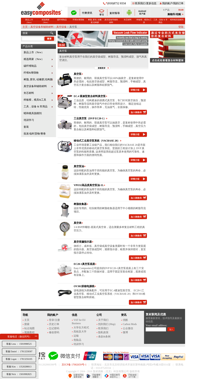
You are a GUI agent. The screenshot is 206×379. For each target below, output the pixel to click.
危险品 (77, 340)
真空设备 (61, 26)
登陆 (180, 26)
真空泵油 (79, 166)
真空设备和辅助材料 (111, 21)
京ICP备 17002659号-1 (74, 364)
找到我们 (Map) (106, 324)
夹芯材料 (127, 20)
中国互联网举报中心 (112, 375)
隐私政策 (103, 332)
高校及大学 (80, 331)
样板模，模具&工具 (143, 21)
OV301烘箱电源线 (84, 286)
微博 (125, 332)
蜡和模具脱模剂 (177, 20)
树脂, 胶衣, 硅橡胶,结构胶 (95, 21)
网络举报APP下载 (130, 375)
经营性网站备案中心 (75, 375)
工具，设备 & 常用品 (160, 21)
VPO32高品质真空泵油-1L (89, 185)
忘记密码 (54, 328)
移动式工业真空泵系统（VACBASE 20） (97, 140)
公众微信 (128, 328)
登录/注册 (54, 320)
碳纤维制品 (62, 20)
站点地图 (29, 328)
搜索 (25, 33)
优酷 (125, 320)
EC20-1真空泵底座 (84, 264)
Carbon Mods (130, 324)
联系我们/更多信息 (144, 3)
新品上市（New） (29, 21)
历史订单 (54, 324)
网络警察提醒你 (94, 375)
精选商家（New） (45, 21)
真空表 (77, 222)
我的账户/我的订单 (171, 3)
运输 (76, 335)
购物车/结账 (174, 14)
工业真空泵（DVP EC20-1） (90, 118)
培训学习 (29, 120)
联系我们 (103, 328)
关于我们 (103, 320)
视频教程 (29, 332)
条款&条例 (104, 336)
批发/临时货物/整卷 (35, 133)
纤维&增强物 (78, 20)
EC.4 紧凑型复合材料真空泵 (90, 96)
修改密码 (54, 332)
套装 (26, 126)
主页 (25, 26)
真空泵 (77, 74)
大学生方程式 (81, 327)
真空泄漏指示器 (83, 241)
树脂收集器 (80, 204)
